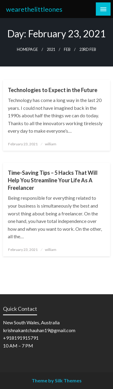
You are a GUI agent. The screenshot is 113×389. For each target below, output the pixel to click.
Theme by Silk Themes (57, 380)
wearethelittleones (34, 9)
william (50, 144)
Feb (67, 49)
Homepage (27, 49)
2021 (51, 49)
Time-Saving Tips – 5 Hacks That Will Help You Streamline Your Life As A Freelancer (53, 180)
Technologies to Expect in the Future (52, 90)
